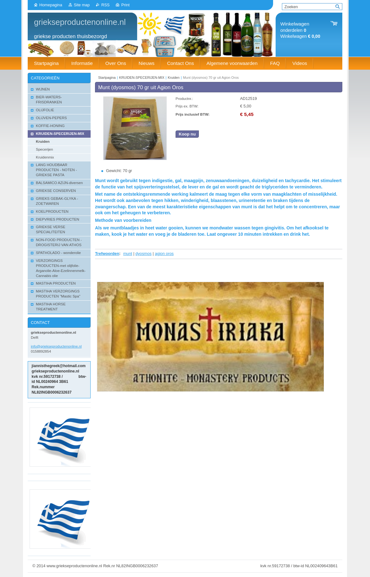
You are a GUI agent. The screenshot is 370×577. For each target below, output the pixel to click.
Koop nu (187, 134)
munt (127, 253)
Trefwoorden (107, 253)
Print (125, 5)
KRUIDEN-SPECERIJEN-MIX (142, 77)
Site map (82, 5)
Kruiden (173, 77)
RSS (105, 5)
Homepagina (50, 5)
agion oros (164, 253)
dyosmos (144, 253)
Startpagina (107, 77)
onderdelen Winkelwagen (300, 30)
